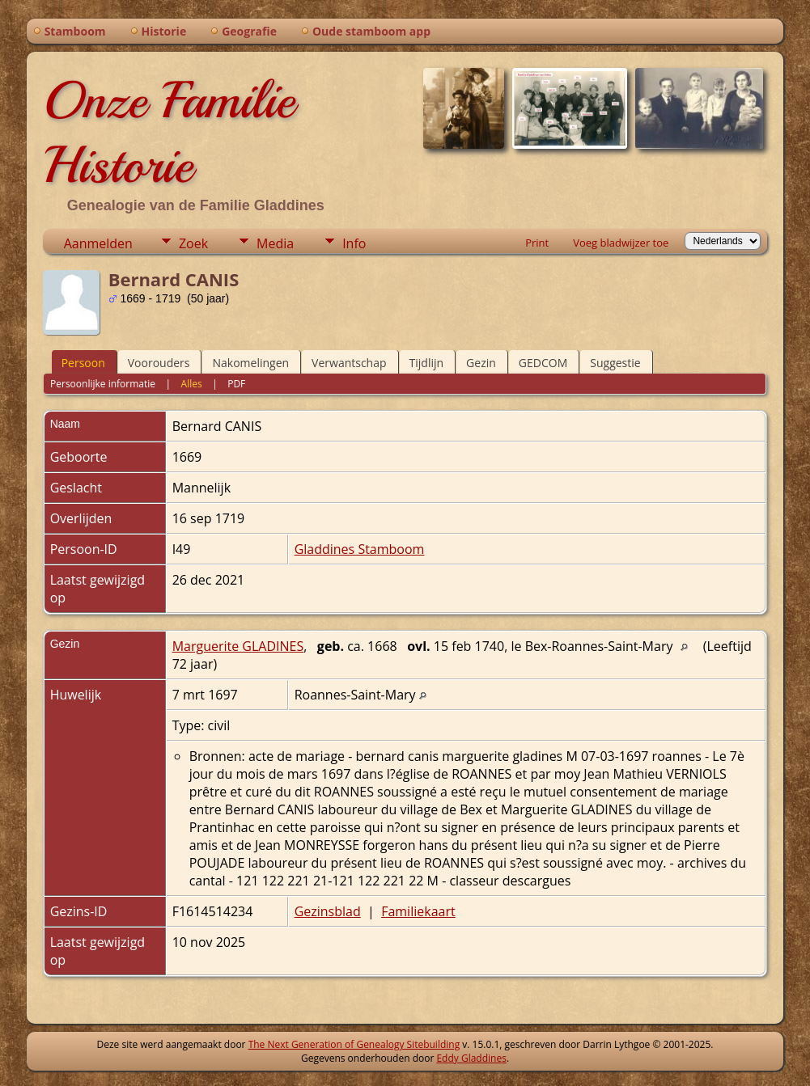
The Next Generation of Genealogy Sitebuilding (354, 1044)
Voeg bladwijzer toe (620, 242)
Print (537, 242)
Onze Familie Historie (169, 132)
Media (275, 243)
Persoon (83, 362)
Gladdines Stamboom (360, 549)
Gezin (481, 362)
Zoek (193, 243)
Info (354, 243)
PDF (236, 384)
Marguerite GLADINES (238, 646)
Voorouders (159, 362)
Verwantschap (349, 362)
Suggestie (615, 362)
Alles (191, 384)
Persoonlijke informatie (102, 384)
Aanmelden (98, 243)
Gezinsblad (328, 911)
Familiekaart (418, 911)
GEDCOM (543, 362)
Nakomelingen (250, 362)
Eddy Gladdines (471, 1058)
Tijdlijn (426, 362)
